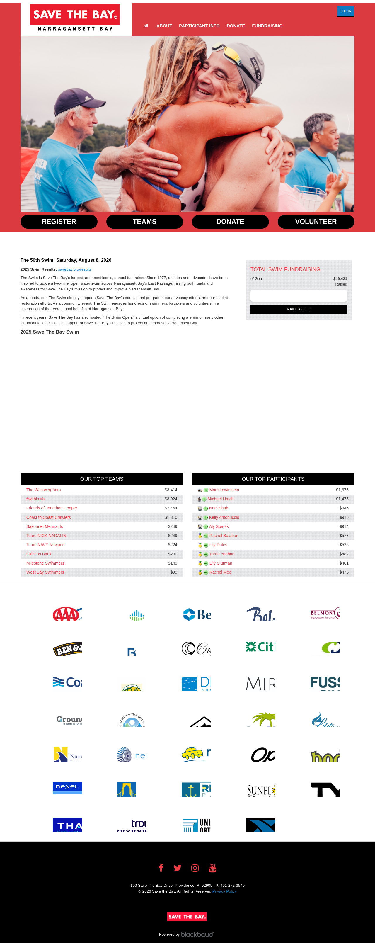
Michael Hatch (221, 499)
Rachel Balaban (223, 535)
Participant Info (199, 25)
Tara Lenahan (222, 554)
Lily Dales (218, 545)
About (164, 25)
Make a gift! (299, 309)
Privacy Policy (224, 891)
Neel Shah (218, 508)
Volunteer (316, 221)
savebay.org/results (75, 269)
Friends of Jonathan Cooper (51, 508)
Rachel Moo (220, 572)
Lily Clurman (220, 563)
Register (59, 221)
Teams (145, 221)
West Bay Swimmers (45, 572)
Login (346, 11)
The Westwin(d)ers (43, 489)
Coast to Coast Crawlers (48, 517)
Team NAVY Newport (45, 545)
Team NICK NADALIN (46, 535)
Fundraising (267, 25)
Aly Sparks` (219, 526)
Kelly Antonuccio (224, 517)
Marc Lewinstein (224, 489)
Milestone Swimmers (45, 563)
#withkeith (35, 499)
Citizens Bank (39, 554)
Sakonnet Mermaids (44, 526)
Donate (236, 25)
